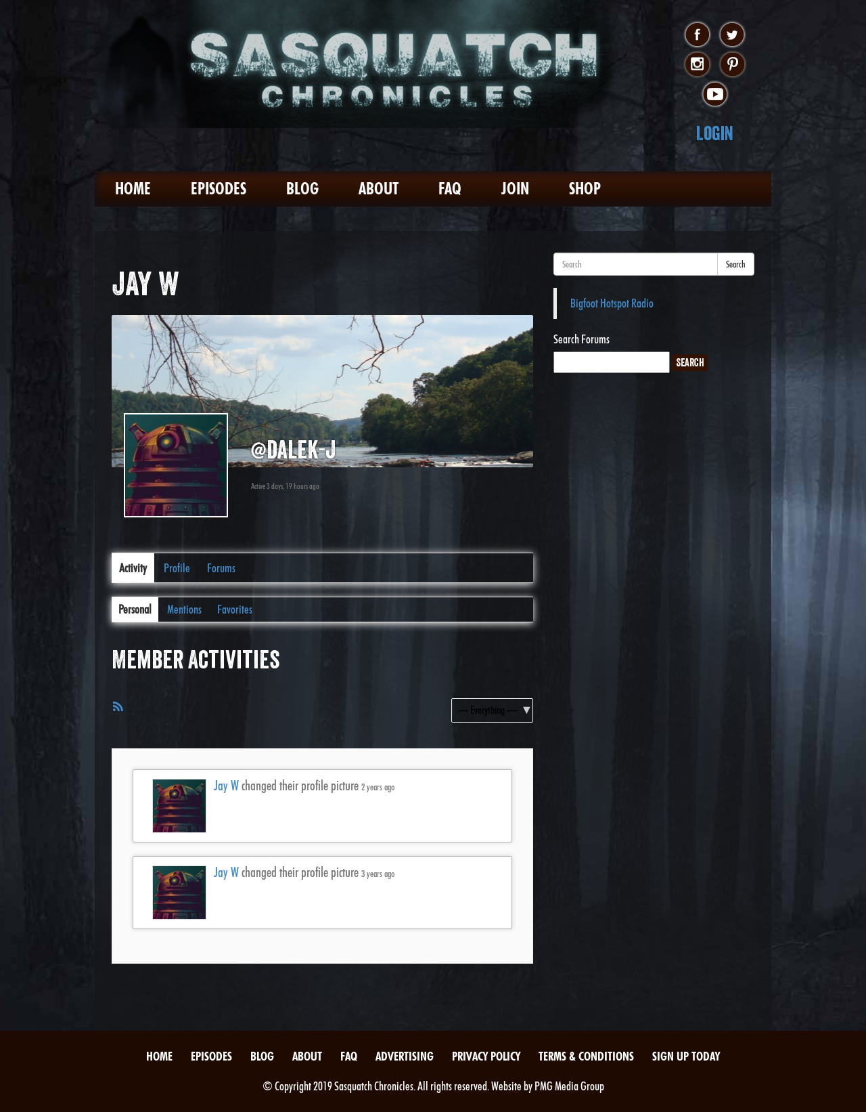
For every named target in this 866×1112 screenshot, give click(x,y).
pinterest (732, 65)
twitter (732, 35)
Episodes (218, 188)
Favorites (234, 609)
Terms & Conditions (586, 1056)
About (378, 188)
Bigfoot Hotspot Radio (612, 303)
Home (133, 188)
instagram (697, 65)
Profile (177, 568)
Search (736, 264)
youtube (714, 95)
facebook (697, 35)
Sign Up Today (686, 1056)
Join (515, 188)
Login (714, 133)
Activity (133, 568)
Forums (221, 568)
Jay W (226, 785)
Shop (585, 188)
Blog (302, 188)
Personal (135, 609)
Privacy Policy (486, 1056)
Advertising (404, 1056)
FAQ (449, 188)
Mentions (184, 609)
